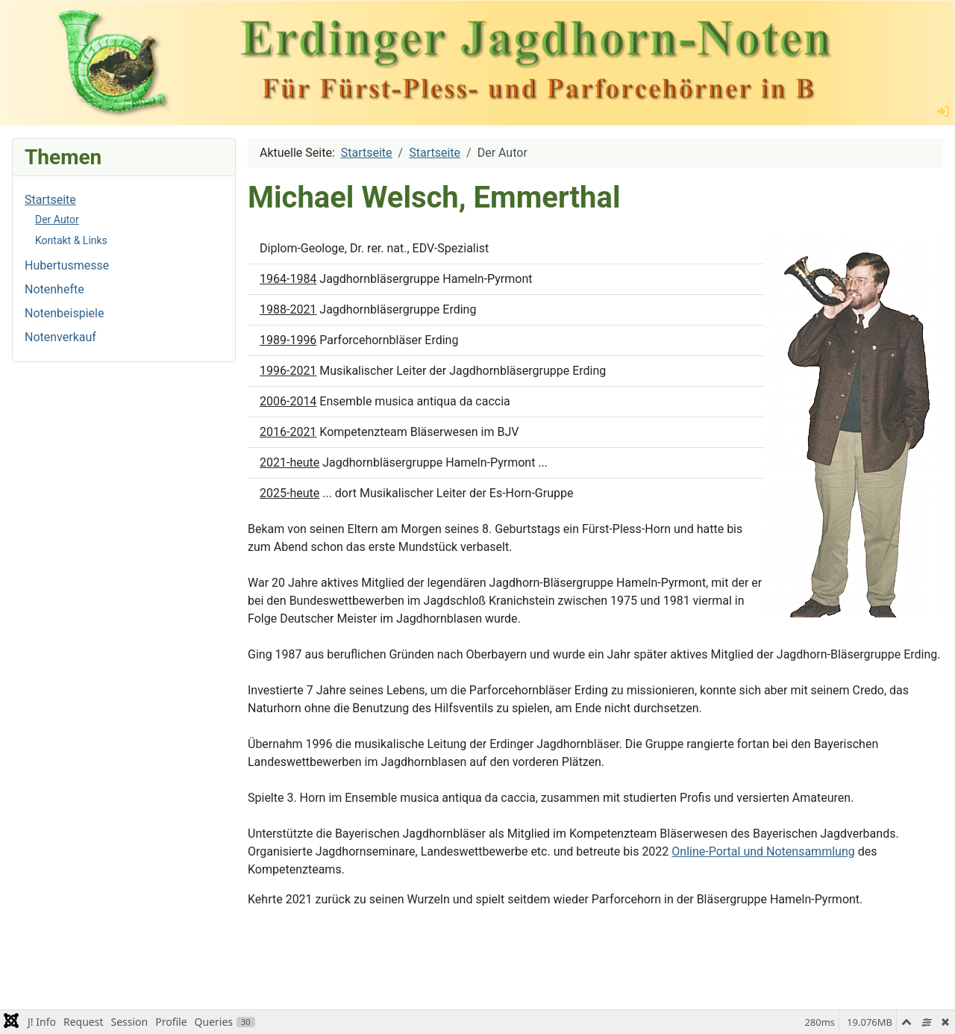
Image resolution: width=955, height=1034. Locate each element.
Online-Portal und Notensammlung (762, 851)
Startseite (50, 200)
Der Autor (57, 219)
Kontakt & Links (71, 240)
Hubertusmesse (67, 265)
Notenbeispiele (64, 313)
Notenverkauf (60, 337)
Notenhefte (54, 289)
